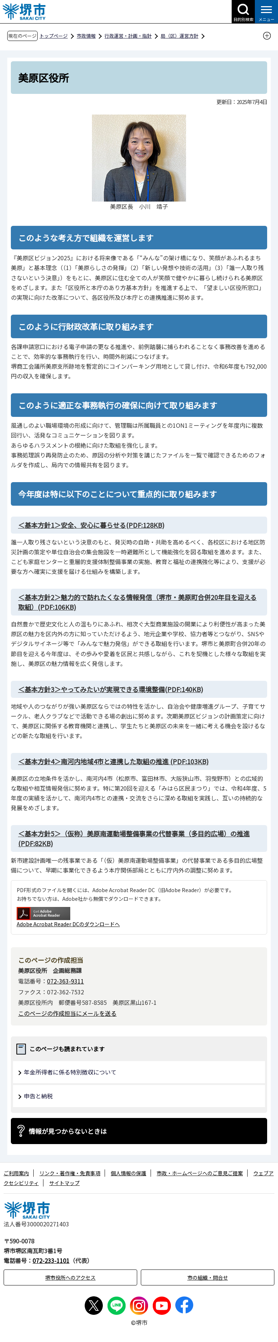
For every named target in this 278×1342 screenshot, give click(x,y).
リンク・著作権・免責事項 (69, 1173)
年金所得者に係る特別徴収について (70, 1072)
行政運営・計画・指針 (128, 35)
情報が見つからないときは (68, 1131)
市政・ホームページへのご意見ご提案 (200, 1173)
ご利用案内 (16, 1173)
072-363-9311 (65, 981)
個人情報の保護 (128, 1173)
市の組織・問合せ (208, 1277)
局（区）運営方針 (179, 35)
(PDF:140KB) (110, 689)
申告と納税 (38, 1096)
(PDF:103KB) (113, 761)
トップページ (53, 35)
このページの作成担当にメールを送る (67, 1013)
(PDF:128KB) (91, 525)
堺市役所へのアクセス (70, 1277)
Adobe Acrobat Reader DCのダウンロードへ (68, 917)
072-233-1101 (51, 1260)
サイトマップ (64, 1182)
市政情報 (86, 35)
